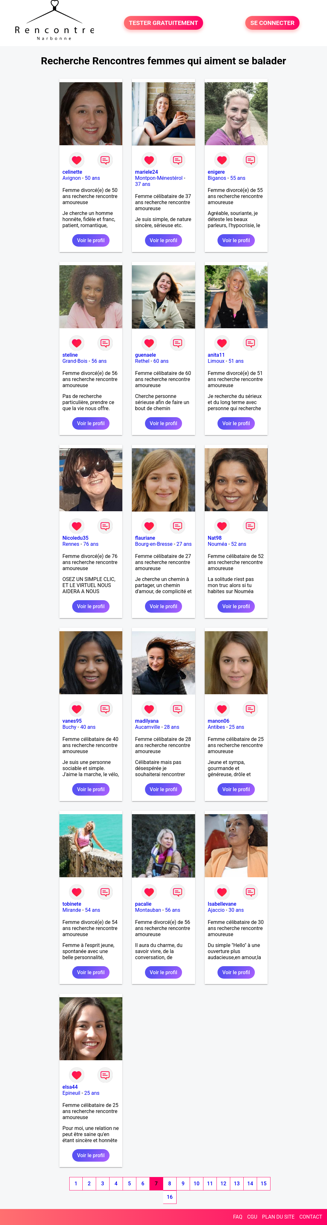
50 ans (92, 178)
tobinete (72, 904)
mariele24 (146, 172)
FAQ (237, 1217)
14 (250, 1184)
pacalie (143, 904)
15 (263, 1184)
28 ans (171, 727)
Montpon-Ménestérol (159, 178)
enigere (216, 172)
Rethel (142, 361)
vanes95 (72, 721)
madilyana (147, 721)
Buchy (70, 727)
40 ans (88, 727)
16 (169, 1197)
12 (223, 1184)
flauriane (145, 538)
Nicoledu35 (76, 538)
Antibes (216, 727)
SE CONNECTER (272, 23)
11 (210, 1184)
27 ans (184, 544)
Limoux (216, 361)
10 (196, 1184)
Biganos (217, 178)
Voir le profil (90, 240)
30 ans (236, 910)
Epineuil (71, 1093)
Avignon (72, 178)
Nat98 (215, 538)
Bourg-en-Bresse (153, 544)
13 (237, 1184)
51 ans (236, 361)
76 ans (91, 544)
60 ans (161, 361)
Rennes (71, 544)
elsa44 (70, 1087)
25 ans (236, 727)
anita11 (216, 355)
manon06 (219, 721)
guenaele (145, 355)
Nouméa (217, 544)
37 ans (142, 184)
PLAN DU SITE (278, 1217)
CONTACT (310, 1217)
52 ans (239, 544)
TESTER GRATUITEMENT (163, 23)
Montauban (148, 910)
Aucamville (147, 727)
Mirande (72, 910)
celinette (72, 172)
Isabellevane (222, 904)
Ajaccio (216, 910)
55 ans (238, 178)
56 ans (99, 361)
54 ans (92, 910)
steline (70, 355)
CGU (252, 1217)
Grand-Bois (75, 361)
